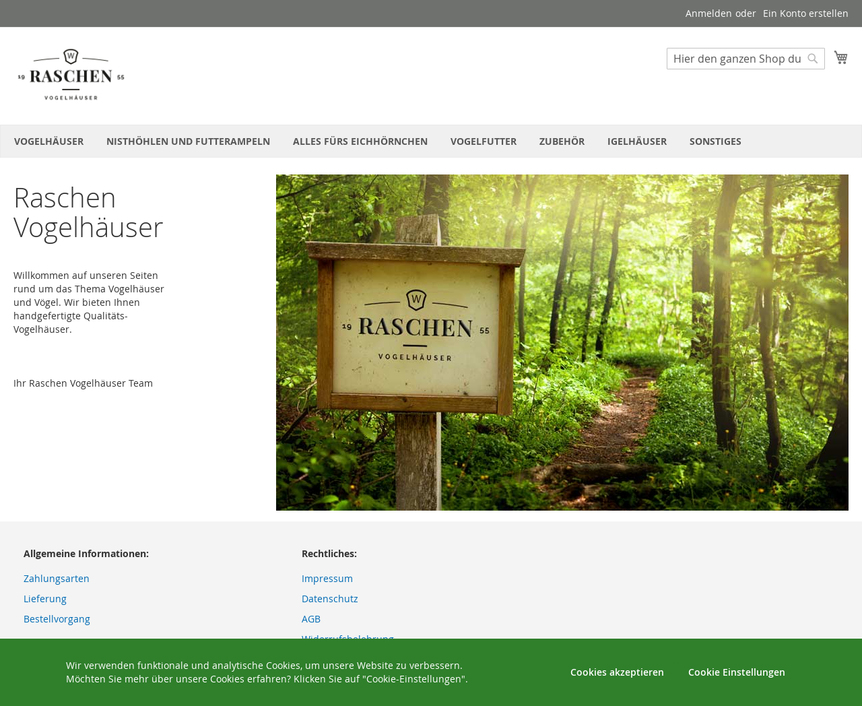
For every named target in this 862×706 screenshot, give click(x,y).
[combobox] (746, 58)
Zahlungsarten (57, 578)
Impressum (327, 578)
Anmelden (709, 13)
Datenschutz (330, 598)
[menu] (431, 141)
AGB (311, 618)
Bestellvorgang (57, 618)
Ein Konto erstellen (806, 13)
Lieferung (45, 598)
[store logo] (70, 75)
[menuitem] (49, 141)
